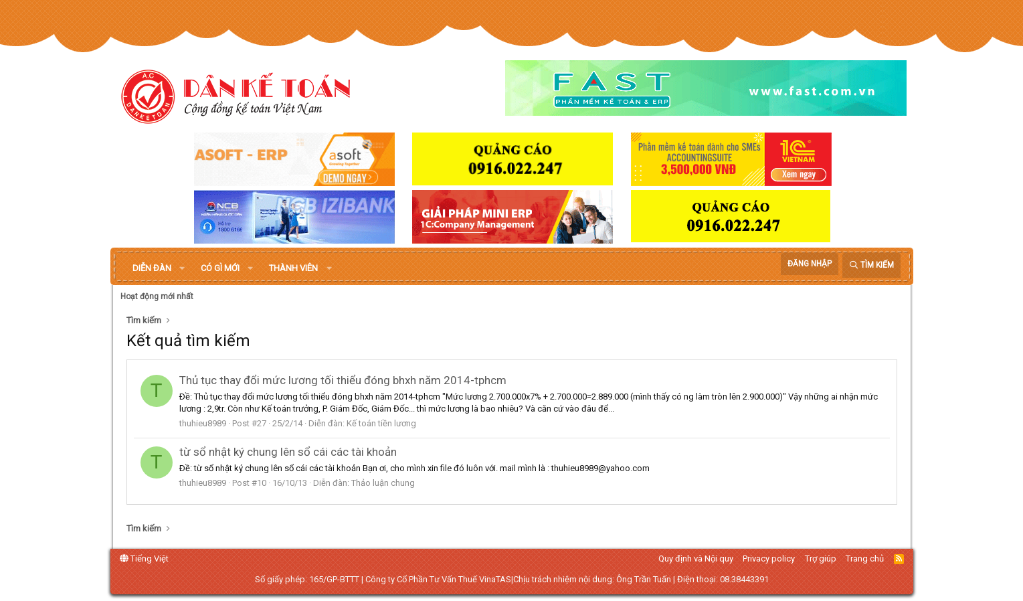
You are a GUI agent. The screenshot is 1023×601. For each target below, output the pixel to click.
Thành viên (293, 268)
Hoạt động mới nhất (156, 296)
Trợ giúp (820, 558)
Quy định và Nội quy (695, 558)
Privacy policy (769, 558)
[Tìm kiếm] (871, 265)
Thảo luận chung (383, 483)
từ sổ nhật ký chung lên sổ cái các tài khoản (288, 451)
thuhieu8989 (202, 423)
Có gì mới (220, 268)
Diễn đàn (151, 268)
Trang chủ (865, 558)
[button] (182, 268)
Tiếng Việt (144, 558)
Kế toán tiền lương (381, 423)
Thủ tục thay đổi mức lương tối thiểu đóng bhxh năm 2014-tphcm (342, 380)
